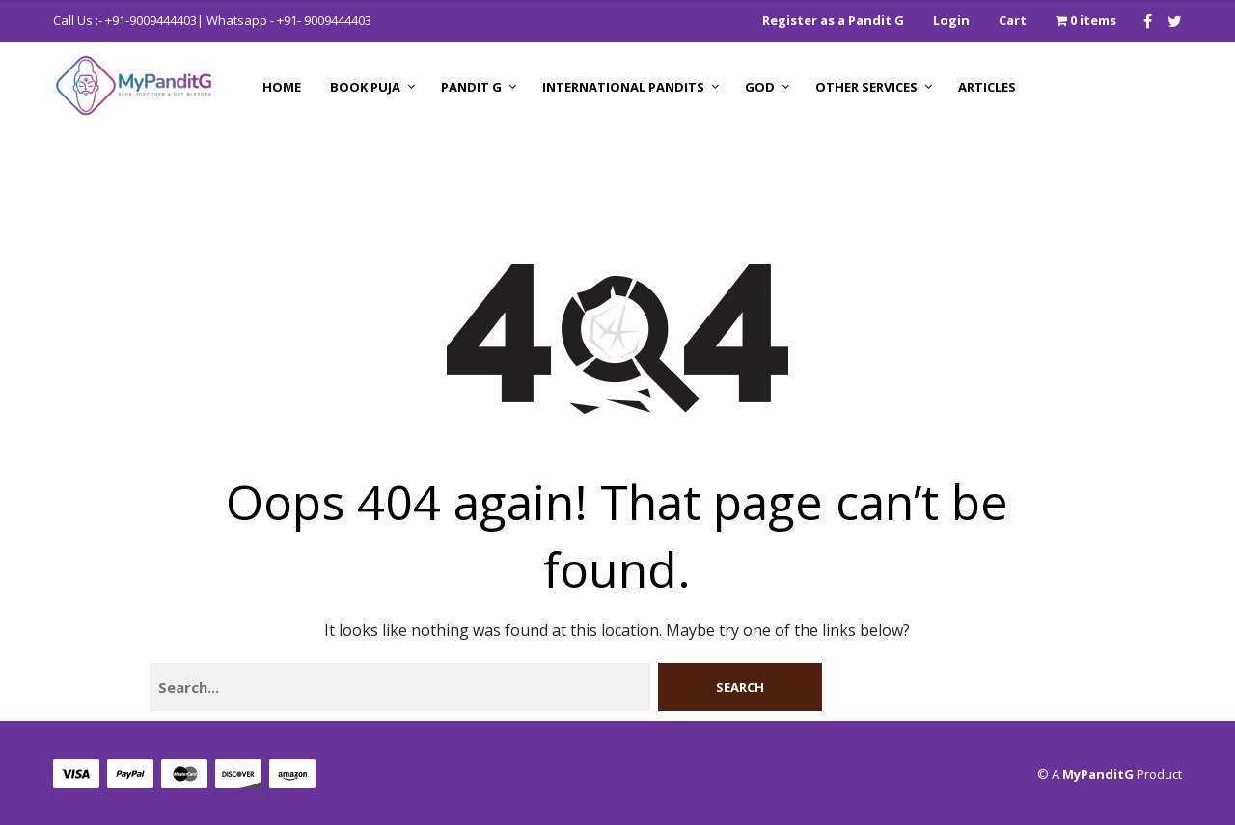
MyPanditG (1098, 774)
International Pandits (623, 87)
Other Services (866, 87)
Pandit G (471, 87)
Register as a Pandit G (833, 20)
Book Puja (365, 87)
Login (951, 20)
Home (281, 87)
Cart (1013, 20)
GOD (760, 87)
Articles (987, 87)
